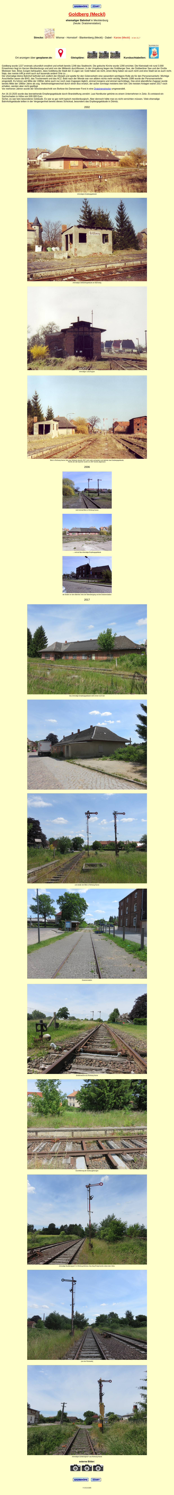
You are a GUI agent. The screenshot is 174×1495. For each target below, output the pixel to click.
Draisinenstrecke (102, 89)
